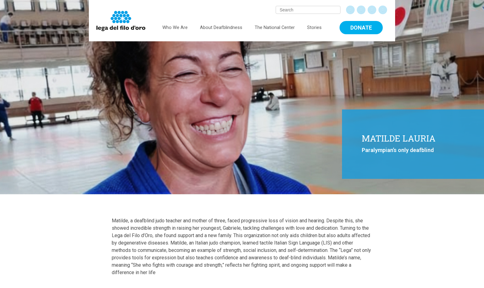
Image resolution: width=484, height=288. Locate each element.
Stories (314, 27)
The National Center (275, 27)
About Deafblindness (221, 27)
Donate (361, 27)
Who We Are (175, 27)
